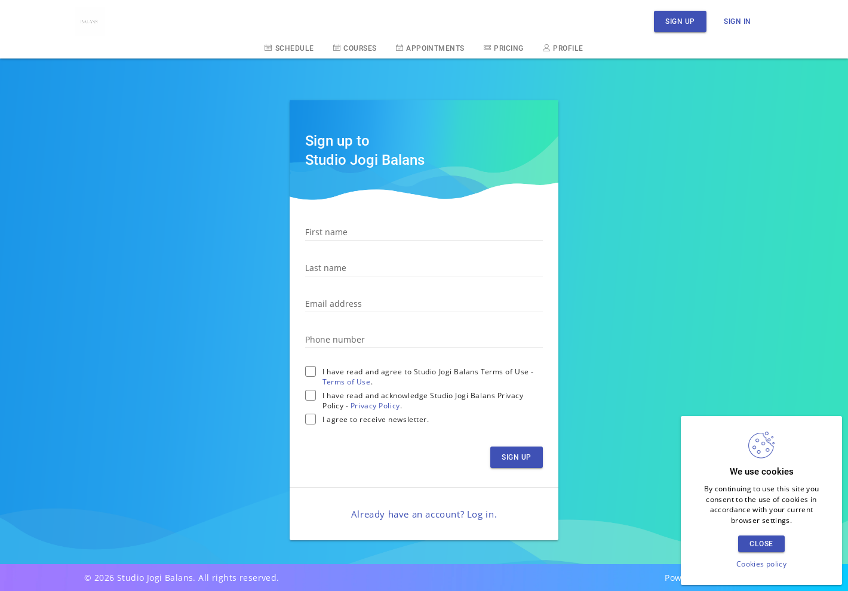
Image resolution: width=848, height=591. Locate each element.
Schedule (289, 47)
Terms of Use (346, 382)
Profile (563, 47)
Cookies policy (761, 563)
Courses (355, 47)
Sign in (737, 21)
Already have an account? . (424, 514)
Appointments (430, 47)
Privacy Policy (375, 406)
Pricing (504, 47)
